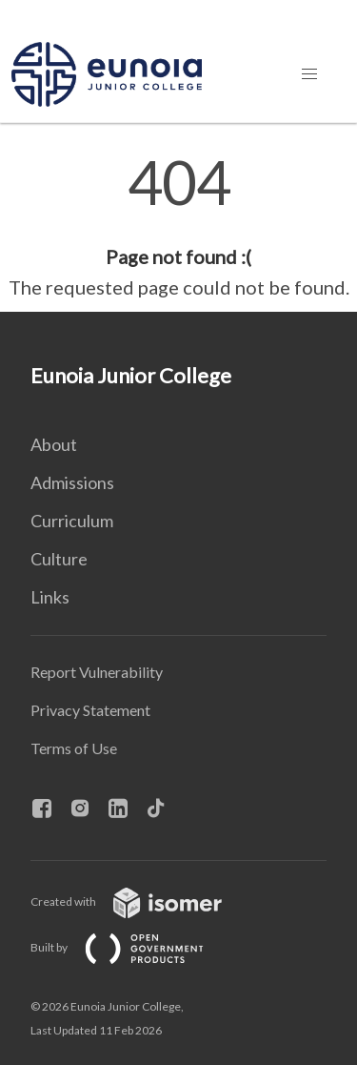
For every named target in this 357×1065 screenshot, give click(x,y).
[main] (178, 227)
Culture (59, 558)
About (53, 444)
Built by (132, 947)
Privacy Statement (90, 710)
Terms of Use (73, 748)
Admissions (72, 482)
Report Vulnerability (96, 672)
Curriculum (71, 520)
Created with (141, 901)
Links (49, 596)
